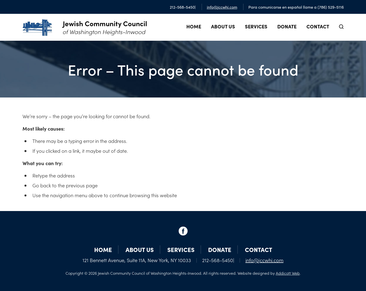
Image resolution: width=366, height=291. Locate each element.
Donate (287, 26)
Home (193, 26)
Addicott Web (288, 273)
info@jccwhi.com (222, 7)
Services (256, 26)
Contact (317, 26)
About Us (223, 26)
